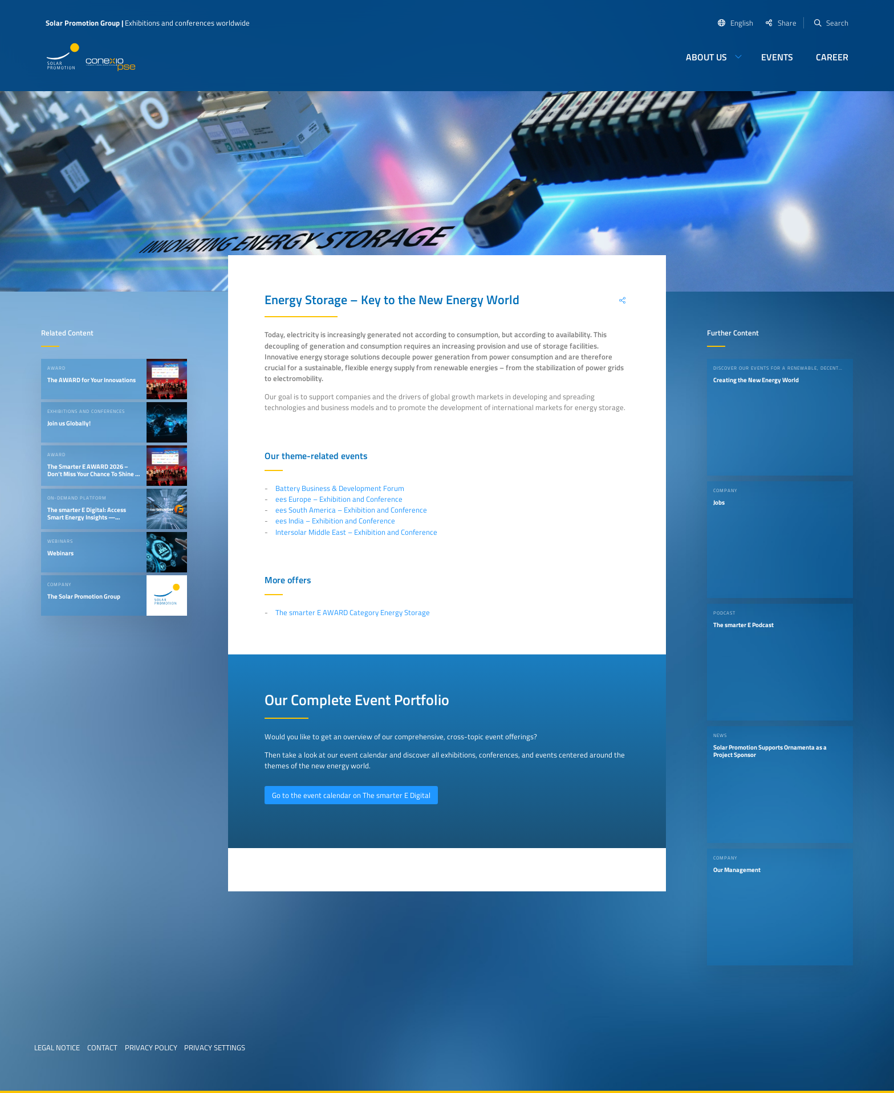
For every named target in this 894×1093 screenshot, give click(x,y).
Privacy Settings (214, 1047)
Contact (102, 1047)
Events (777, 57)
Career (832, 57)
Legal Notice (57, 1047)
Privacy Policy (151, 1047)
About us (706, 57)
